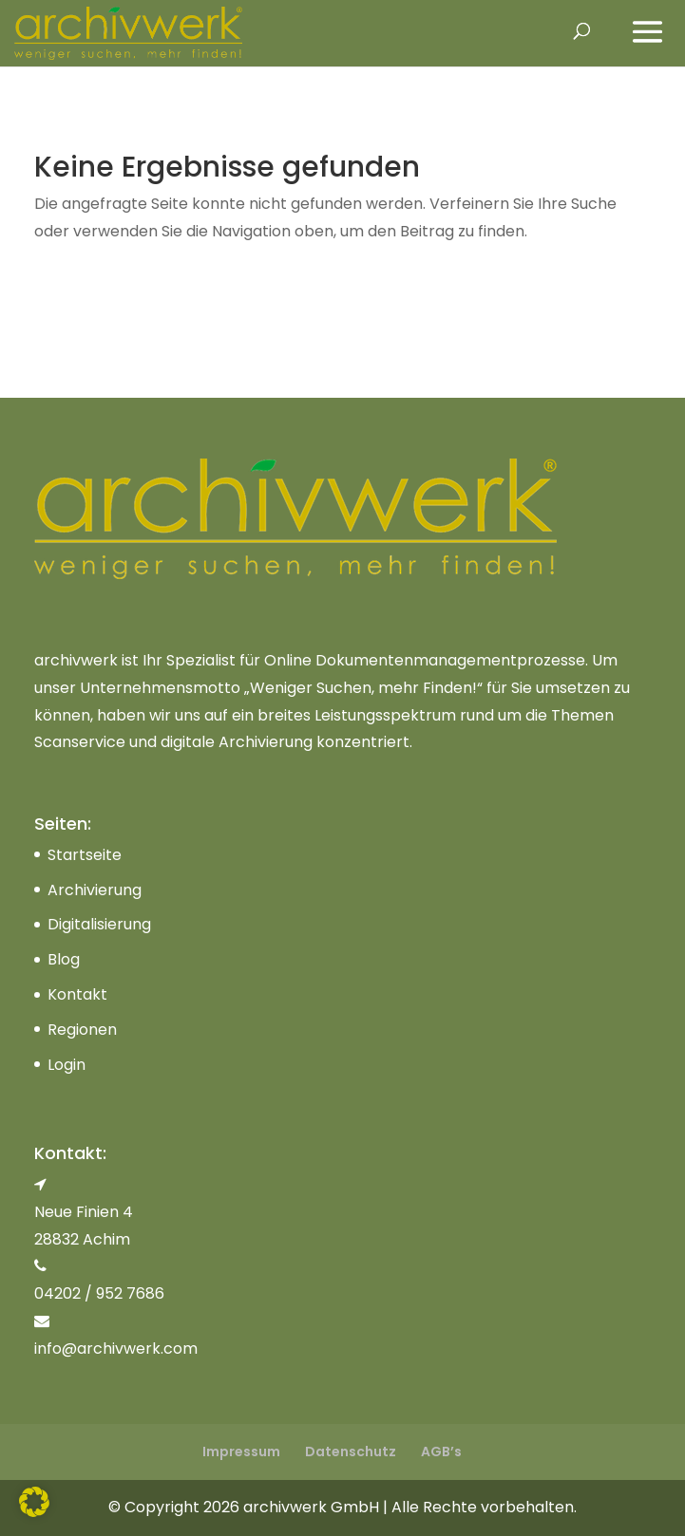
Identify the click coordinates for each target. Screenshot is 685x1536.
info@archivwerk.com (116, 1348)
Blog (64, 959)
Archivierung (95, 890)
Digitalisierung (99, 924)
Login (67, 1065)
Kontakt (77, 994)
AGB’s (441, 1451)
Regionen (82, 1029)
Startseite (85, 855)
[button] (34, 1502)
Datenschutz (350, 1451)
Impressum (241, 1451)
